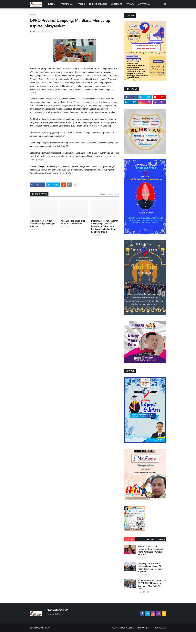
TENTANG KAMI (144, 628)
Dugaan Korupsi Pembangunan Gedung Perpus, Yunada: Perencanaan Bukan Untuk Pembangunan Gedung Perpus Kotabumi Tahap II (104, 226)
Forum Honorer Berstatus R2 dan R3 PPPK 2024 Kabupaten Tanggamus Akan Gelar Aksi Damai (152, 584)
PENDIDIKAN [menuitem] (67, 4)
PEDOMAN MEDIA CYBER (122, 628)
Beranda (33, 15)
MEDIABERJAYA (43, 628)
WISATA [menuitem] (130, 4)
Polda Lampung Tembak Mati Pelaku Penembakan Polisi (72, 222)
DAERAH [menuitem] (52, 4)
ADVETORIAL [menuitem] (144, 4)
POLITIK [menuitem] (81, 4)
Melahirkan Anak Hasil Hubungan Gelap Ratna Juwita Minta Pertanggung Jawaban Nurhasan (151, 550)
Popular (129, 539)
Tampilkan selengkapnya (109, 194)
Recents (150, 539)
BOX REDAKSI (160, 628)
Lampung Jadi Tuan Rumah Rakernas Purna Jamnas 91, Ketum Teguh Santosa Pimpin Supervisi (150, 567)
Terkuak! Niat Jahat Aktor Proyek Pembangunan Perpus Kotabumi (42, 223)
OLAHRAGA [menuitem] (116, 4)
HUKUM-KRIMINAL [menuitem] (98, 4)
